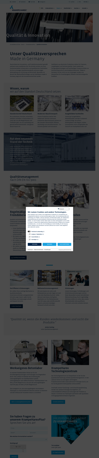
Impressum (30, 249)
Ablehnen (49, 244)
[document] (49, 220)
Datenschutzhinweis (38, 249)
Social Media (34, 236)
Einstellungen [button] (47, 249)
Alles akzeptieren (64, 244)
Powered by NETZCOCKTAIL (65, 249)
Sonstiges (34, 239)
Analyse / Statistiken (36, 234)
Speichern (34, 244)
